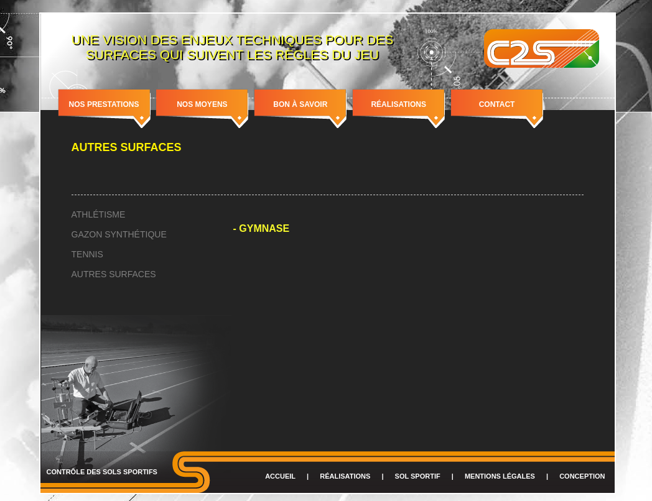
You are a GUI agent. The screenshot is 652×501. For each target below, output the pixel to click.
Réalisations (398, 104)
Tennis (87, 254)
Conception (582, 476)
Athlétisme (99, 214)
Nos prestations (104, 104)
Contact (497, 104)
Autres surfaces (114, 274)
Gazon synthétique (119, 234)
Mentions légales (500, 476)
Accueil (280, 476)
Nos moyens (202, 104)
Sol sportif (417, 476)
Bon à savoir (300, 104)
